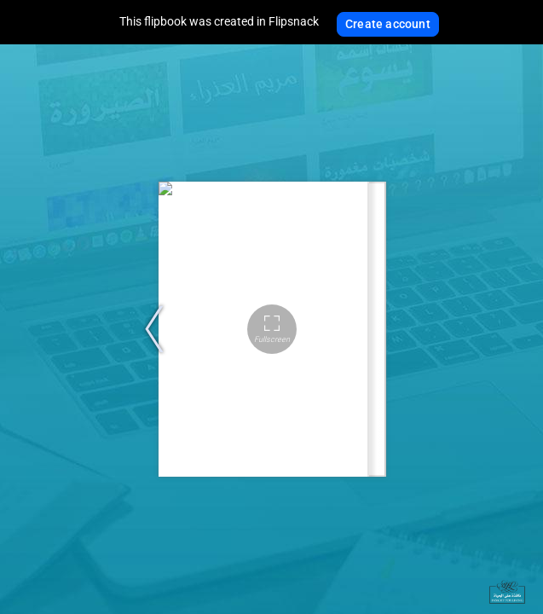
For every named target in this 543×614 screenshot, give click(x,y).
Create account (387, 24)
